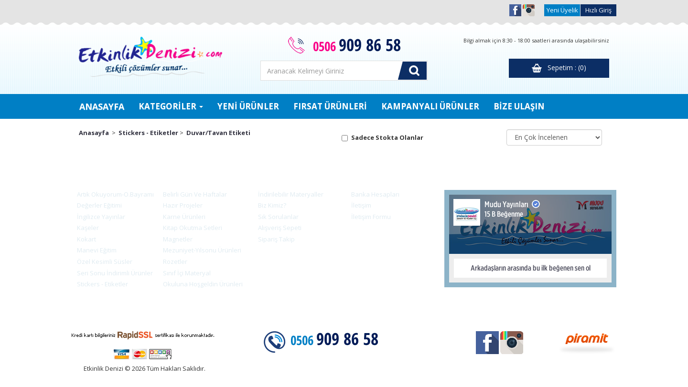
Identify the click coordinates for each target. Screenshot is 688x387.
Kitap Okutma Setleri (190, 227)
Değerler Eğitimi (97, 205)
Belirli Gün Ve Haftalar (192, 194)
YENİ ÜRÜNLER (248, 106)
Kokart (84, 239)
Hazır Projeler (180, 205)
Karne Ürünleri (181, 216)
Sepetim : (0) (559, 68)
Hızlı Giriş (598, 10)
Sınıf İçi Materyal (184, 273)
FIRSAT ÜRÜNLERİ (330, 106)
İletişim (361, 205)
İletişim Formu (371, 216)
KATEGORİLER (171, 106)
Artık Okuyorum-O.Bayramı (113, 194)
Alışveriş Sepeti (279, 227)
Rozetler (172, 261)
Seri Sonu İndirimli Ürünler (112, 273)
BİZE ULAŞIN (519, 106)
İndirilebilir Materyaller (290, 194)
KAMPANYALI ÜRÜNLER (430, 106)
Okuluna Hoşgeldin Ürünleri (200, 284)
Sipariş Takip (276, 239)
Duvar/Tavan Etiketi (218, 132)
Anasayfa (94, 132)
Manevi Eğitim (94, 250)
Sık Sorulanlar (278, 216)
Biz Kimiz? (272, 205)
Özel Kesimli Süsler (102, 261)
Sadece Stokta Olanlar (387, 137)
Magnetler (175, 239)
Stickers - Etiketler (148, 132)
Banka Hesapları (375, 194)
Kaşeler (85, 227)
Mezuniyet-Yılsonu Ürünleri (199, 250)
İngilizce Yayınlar (98, 216)
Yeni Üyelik (562, 10)
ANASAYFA (101, 106)
